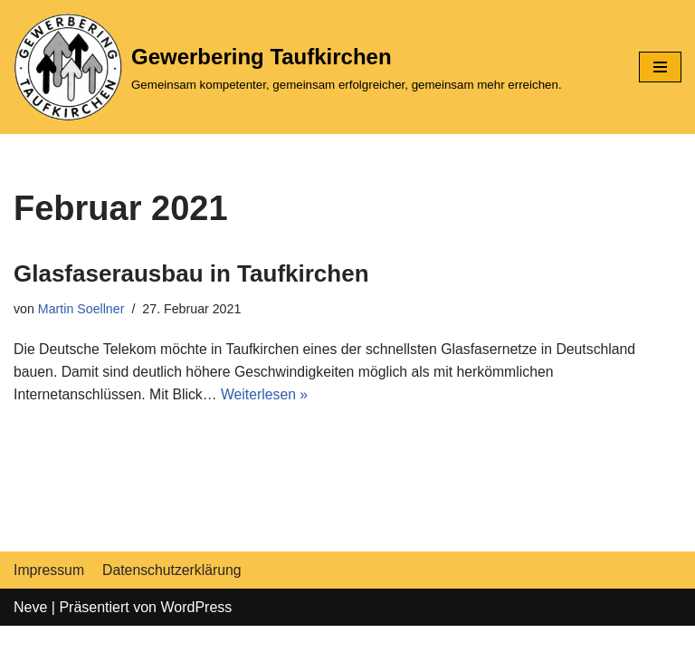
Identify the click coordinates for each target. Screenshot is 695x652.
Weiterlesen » (268, 395)
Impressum (49, 595)
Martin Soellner (82, 309)
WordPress (196, 632)
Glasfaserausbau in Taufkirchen (191, 273)
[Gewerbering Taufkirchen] (288, 67)
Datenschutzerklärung (173, 595)
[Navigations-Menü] (660, 67)
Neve (30, 632)
